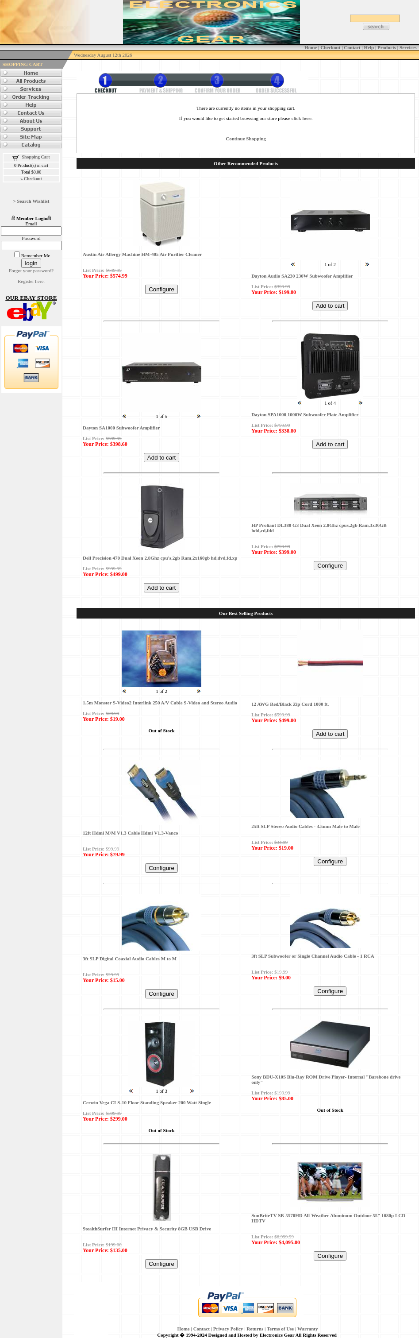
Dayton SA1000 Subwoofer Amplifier (121, 427)
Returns (254, 1328)
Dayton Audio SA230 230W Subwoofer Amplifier (302, 275)
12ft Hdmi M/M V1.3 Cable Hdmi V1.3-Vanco (130, 832)
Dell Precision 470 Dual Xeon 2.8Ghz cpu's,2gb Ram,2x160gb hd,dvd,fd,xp (160, 558)
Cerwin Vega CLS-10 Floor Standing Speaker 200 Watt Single (147, 1102)
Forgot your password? (31, 270)
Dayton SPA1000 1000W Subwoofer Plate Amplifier (304, 414)
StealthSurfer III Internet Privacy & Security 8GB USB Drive (147, 1228)
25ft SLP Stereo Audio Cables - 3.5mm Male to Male (305, 826)
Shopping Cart (36, 157)
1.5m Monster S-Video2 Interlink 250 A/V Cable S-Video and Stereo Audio (160, 702)
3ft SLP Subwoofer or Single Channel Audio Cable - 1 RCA (312, 956)
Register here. (31, 281)
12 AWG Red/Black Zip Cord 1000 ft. (290, 704)
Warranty (307, 1328)
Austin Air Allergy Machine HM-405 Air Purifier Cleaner (142, 254)
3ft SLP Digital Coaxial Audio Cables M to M (130, 958)
